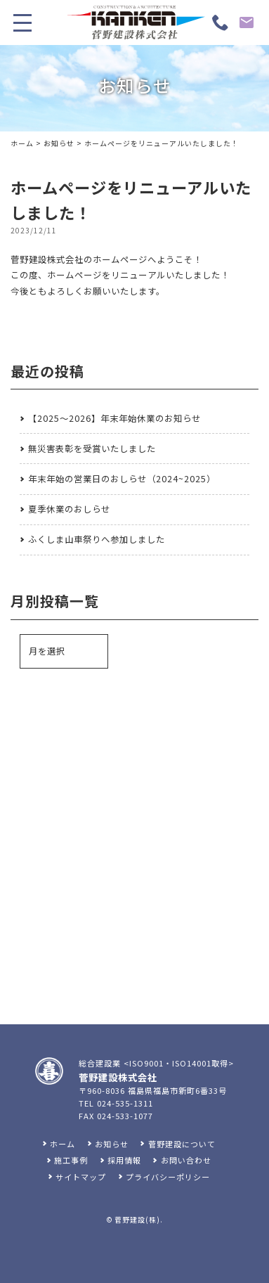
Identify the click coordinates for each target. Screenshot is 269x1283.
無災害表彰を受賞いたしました (92, 448)
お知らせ (59, 143)
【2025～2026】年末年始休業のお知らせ (114, 418)
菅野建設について (182, 1143)
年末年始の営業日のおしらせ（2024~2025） (122, 478)
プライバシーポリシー (168, 1176)
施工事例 (71, 1160)
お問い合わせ (186, 1160)
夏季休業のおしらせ (69, 509)
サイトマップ (80, 1176)
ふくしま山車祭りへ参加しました (96, 539)
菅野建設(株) (137, 1220)
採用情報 (124, 1160)
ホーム (22, 143)
